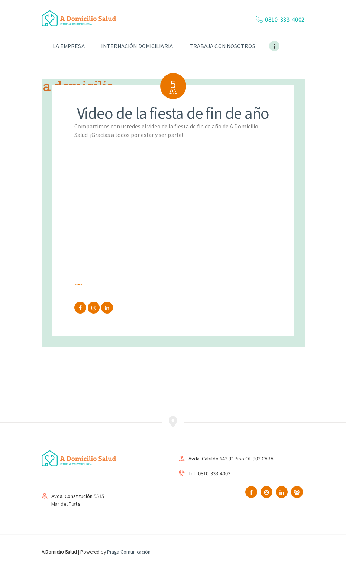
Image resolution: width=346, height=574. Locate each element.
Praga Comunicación (129, 551)
